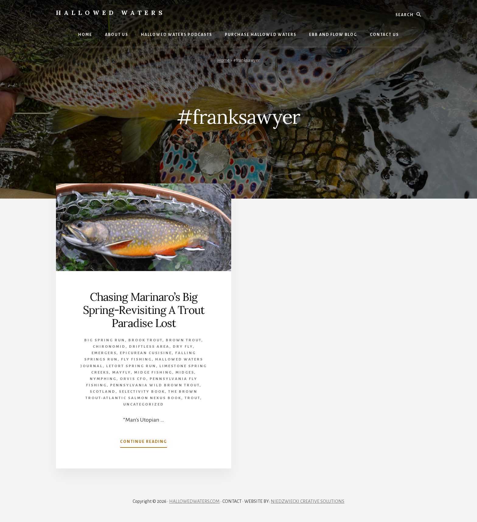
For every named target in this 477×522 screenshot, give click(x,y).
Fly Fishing (136, 359)
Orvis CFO (133, 379)
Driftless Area (149, 347)
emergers (104, 353)
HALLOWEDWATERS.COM (194, 501)
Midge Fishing (153, 372)
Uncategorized (143, 404)
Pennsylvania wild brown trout (155, 385)
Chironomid (109, 347)
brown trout (183, 340)
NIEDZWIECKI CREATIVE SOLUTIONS (307, 501)
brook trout (145, 340)
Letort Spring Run (131, 366)
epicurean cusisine (146, 353)
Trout (192, 398)
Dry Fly (183, 347)
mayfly (121, 372)
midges (185, 372)
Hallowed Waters (110, 12)
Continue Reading (143, 443)
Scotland (103, 392)
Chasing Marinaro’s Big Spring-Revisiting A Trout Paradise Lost (143, 310)
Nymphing (103, 379)
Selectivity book (142, 392)
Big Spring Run (104, 340)
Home (223, 60)
